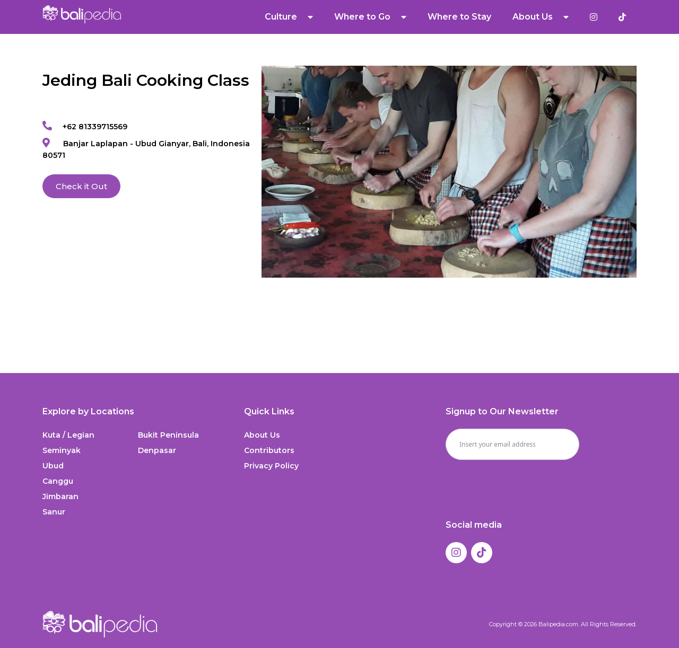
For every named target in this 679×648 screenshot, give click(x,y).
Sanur (53, 512)
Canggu (57, 481)
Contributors (269, 450)
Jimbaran (60, 496)
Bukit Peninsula (168, 435)
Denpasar (157, 450)
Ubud (53, 466)
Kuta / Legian (68, 435)
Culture (289, 17)
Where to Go (370, 17)
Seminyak (61, 450)
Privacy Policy (271, 466)
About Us (540, 17)
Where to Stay (459, 17)
